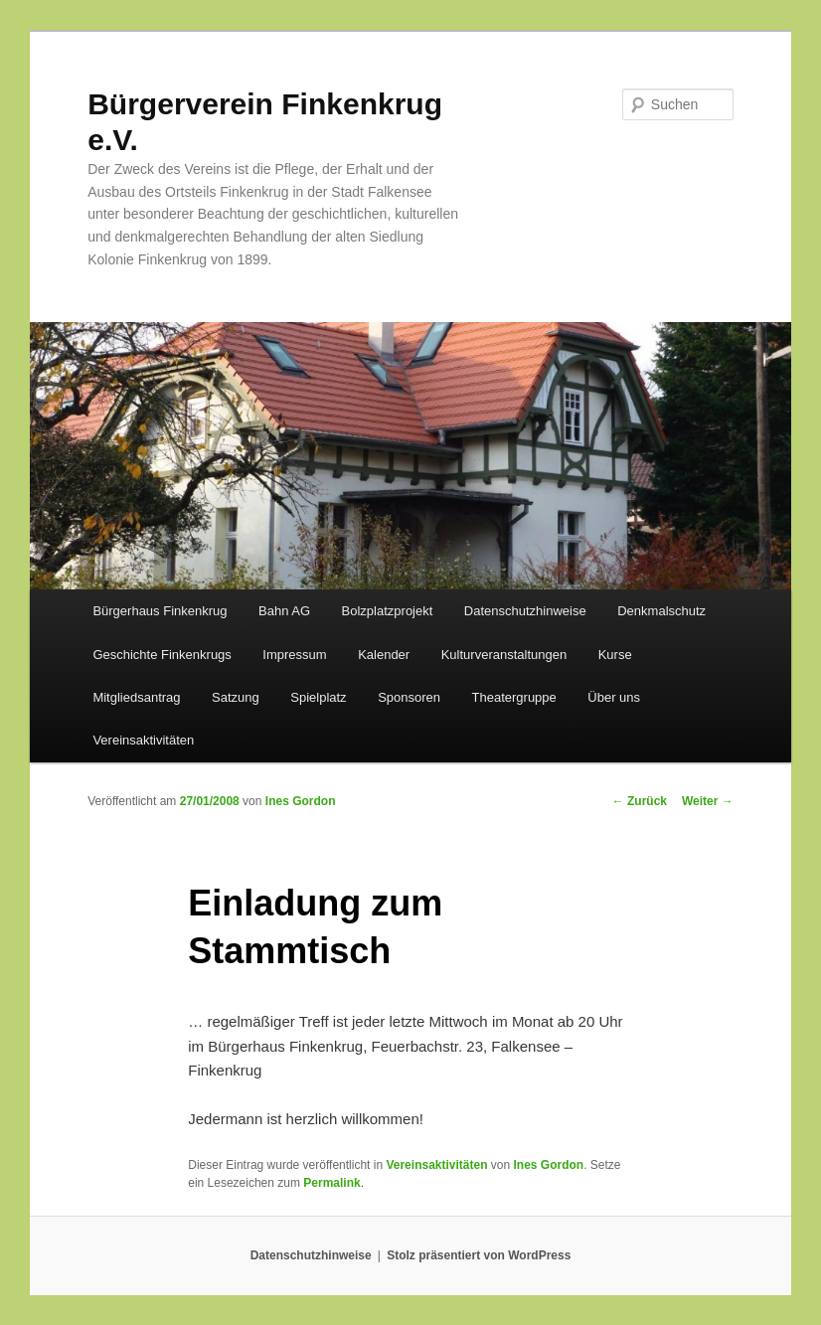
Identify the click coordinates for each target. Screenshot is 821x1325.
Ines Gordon (300, 801)
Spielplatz (318, 697)
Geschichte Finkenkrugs (161, 654)
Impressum (294, 654)
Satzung (235, 697)
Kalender (384, 654)
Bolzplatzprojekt (387, 610)
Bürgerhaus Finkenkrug (159, 610)
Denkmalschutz (661, 610)
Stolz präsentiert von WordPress (479, 1255)
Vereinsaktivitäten (143, 740)
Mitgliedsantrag (136, 697)
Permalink (331, 1183)
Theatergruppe (514, 697)
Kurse (615, 654)
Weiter (708, 801)
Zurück (639, 801)
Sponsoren (409, 697)
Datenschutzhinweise (525, 610)
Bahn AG (284, 610)
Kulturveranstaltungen (504, 654)
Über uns (613, 697)
